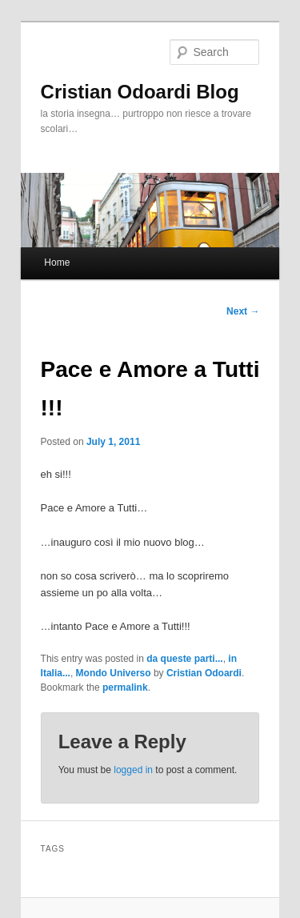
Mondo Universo (113, 673)
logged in (133, 770)
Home (57, 262)
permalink (125, 687)
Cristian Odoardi (204, 673)
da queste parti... (184, 658)
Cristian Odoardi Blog (140, 91)
